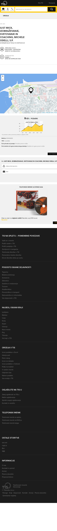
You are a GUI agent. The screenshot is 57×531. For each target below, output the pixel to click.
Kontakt (25, 493)
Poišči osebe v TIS (8, 243)
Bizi (3, 448)
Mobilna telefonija (8, 275)
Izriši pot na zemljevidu (12, 51)
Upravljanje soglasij (9, 495)
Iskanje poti (6, 355)
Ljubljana (5, 312)
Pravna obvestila (7, 474)
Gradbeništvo (6, 289)
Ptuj (3, 332)
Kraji (10, 493)
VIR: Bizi (2, 24)
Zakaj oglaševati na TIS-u (10, 394)
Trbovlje (5, 335)
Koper (4, 324)
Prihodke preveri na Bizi (21, 143)
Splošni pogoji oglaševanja (11, 400)
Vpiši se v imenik (8, 240)
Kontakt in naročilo (8, 403)
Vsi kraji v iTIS (7, 338)
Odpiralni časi (6, 372)
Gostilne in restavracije (10, 283)
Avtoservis (5, 278)
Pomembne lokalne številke (11, 255)
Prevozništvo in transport (10, 292)
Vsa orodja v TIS (7, 378)
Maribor (4, 315)
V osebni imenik (7, 370)
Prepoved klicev (7, 477)
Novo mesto (6, 329)
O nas (4, 465)
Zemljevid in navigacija (10, 249)
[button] (5, 3)
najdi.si (4, 445)
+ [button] (2, 76)
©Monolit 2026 (49, 112)
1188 (3, 451)
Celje (4, 318)
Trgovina (5, 272)
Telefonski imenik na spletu (11, 417)
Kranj (4, 321)
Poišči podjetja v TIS (9, 246)
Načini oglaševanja (8, 397)
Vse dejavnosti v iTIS (9, 298)
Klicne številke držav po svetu (12, 258)
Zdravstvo (5, 281)
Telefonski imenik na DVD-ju (12, 420)
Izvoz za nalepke (8, 361)
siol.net (4, 442)
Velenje (4, 326)
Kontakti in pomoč (8, 468)
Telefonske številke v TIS (10, 252)
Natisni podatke (7, 375)
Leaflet (43, 112)
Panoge (5, 493)
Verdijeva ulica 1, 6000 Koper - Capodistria (13, 48)
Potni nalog (6, 358)
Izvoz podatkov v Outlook (11, 364)
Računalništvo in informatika (12, 295)
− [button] (2, 79)
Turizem (5, 286)
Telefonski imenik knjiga (10, 423)
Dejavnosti (17, 493)
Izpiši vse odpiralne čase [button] (13, 59)
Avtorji (4, 471)
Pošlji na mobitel (8, 367)
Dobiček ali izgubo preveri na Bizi (36, 146)
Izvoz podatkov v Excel (10, 352)
